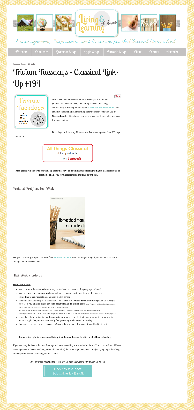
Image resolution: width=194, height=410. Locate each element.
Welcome (21, 52)
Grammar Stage (66, 52)
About (138, 52)
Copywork (41, 52)
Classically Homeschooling (101, 107)
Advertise (173, 52)
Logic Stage (91, 52)
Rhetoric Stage (116, 52)
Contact (154, 52)
